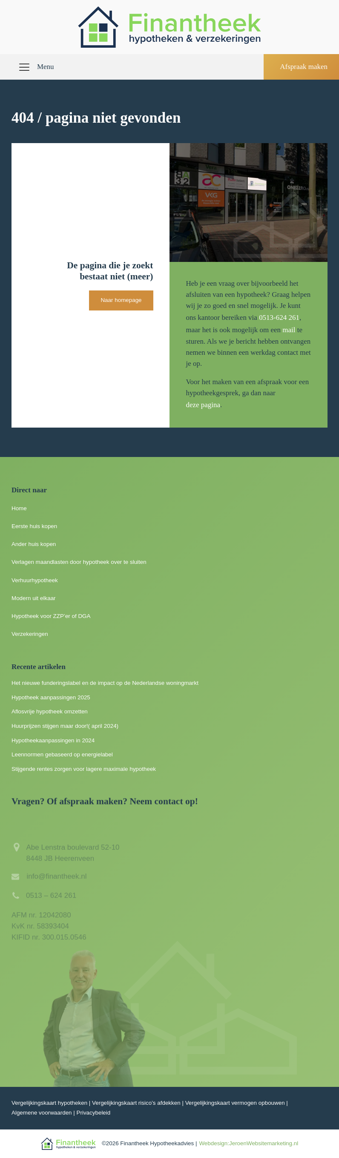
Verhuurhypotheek (34, 580)
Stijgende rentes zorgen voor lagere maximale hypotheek (83, 769)
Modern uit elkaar (33, 598)
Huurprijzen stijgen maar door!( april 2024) (64, 726)
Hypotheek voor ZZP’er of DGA (51, 616)
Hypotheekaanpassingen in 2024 (53, 740)
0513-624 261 (279, 317)
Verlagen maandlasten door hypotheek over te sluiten (79, 562)
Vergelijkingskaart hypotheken (49, 1103)
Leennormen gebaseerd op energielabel (62, 754)
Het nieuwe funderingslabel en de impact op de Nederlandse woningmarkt (104, 683)
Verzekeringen (29, 634)
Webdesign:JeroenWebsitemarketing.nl (248, 1143)
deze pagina (203, 405)
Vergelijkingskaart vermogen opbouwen (235, 1103)
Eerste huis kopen (34, 526)
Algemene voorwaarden (41, 1112)
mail (288, 330)
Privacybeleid (94, 1112)
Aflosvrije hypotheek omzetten (49, 711)
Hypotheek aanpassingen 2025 (50, 697)
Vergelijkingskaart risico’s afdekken (136, 1103)
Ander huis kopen (33, 544)
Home (19, 508)
